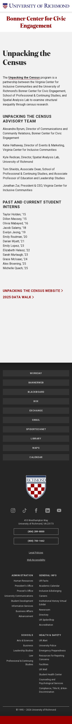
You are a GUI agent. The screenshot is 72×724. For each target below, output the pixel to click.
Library (36, 439)
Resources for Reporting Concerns (51, 658)
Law (31, 656)
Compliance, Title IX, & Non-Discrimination (53, 690)
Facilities (43, 665)
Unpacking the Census (24, 78)
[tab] (9, 720)
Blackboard (36, 392)
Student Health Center (50, 675)
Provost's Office (25, 591)
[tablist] (36, 720)
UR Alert (43, 641)
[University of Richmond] (36, 6)
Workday (36, 373)
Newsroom (44, 610)
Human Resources (23, 581)
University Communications (18, 596)
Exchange (36, 411)
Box (36, 401)
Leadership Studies (23, 651)
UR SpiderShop (46, 620)
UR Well (43, 670)
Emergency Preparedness (52, 651)
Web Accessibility (36, 560)
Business (28, 646)
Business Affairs (24, 611)
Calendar (36, 457)
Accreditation (46, 625)
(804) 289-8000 (36, 531)
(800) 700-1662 (36, 541)
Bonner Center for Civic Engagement (36, 22)
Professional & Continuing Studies (20, 663)
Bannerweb (36, 383)
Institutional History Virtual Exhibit (52, 603)
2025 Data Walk (17, 298)
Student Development (22, 601)
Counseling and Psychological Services (51, 682)
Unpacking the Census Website (32, 291)
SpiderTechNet (36, 429)
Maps (35, 448)
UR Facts (43, 581)
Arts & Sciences (25, 641)
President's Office (24, 586)
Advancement (26, 616)
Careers (43, 596)
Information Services (22, 606)
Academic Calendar (49, 586)
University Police (47, 646)
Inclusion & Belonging (50, 591)
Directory (43, 615)
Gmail (36, 420)
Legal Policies (36, 553)
